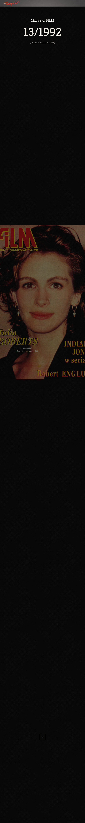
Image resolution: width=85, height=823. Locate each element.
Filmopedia (13, 3)
